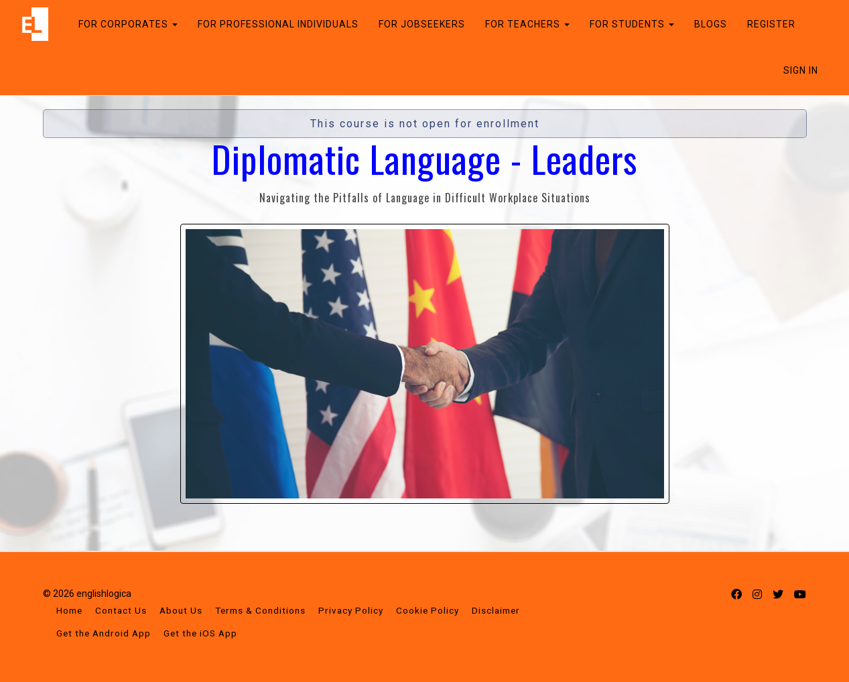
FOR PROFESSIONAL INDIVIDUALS (274, 24)
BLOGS (706, 24)
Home (69, 610)
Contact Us (121, 610)
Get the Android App (103, 633)
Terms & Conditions (260, 610)
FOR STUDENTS (628, 24)
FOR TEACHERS (523, 24)
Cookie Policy (427, 610)
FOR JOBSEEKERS (418, 24)
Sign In (800, 70)
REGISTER (767, 24)
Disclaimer (496, 610)
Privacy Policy (350, 610)
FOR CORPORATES (124, 24)
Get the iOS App (200, 633)
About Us (180, 610)
